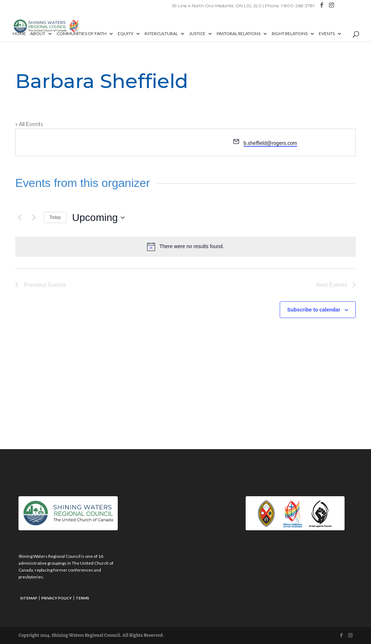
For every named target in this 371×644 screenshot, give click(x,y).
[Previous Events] (19, 217)
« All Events (29, 123)
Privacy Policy (56, 598)
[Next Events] (33, 217)
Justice (197, 33)
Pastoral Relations (238, 33)
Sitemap (28, 598)
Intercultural (161, 33)
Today (55, 217)
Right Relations (290, 33)
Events (327, 33)
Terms (82, 598)
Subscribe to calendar (313, 310)
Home (19, 33)
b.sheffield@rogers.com (270, 143)
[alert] (185, 247)
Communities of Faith (82, 33)
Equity (125, 33)
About (37, 33)
